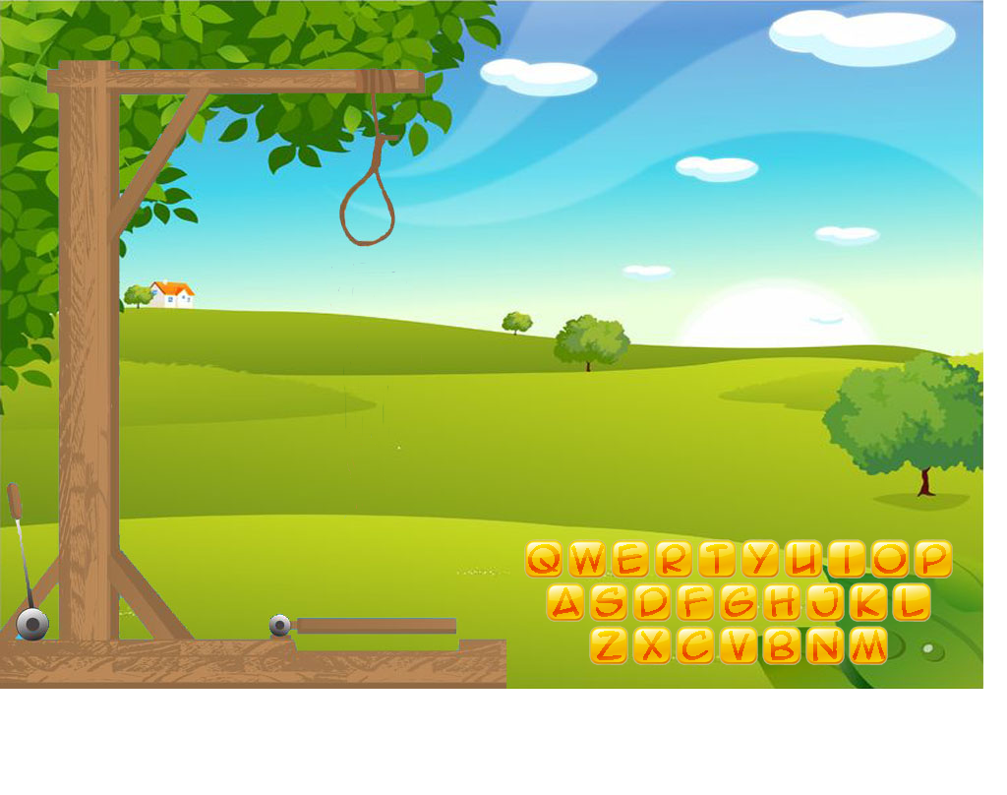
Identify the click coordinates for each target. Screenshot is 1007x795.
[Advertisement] (492, 750)
